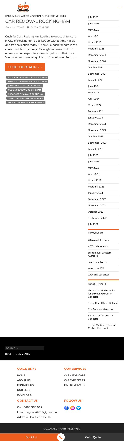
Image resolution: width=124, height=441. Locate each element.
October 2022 (95, 211)
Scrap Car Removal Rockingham (26, 94)
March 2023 (94, 180)
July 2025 (93, 17)
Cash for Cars (75, 375)
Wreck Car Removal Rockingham (26, 102)
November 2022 (97, 205)
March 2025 (94, 42)
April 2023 (93, 174)
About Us (24, 380)
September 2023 (97, 142)
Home (21, 375)
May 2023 (93, 167)
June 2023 (93, 161)
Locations (24, 394)
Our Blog (23, 390)
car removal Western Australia (24, 16)
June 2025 (93, 23)
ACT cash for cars (98, 246)
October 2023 (95, 136)
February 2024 (96, 111)
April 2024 (93, 98)
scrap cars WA (96, 268)
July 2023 (93, 155)
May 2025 (93, 29)
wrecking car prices (99, 274)
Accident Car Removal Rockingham (27, 77)
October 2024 (95, 67)
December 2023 (97, 123)
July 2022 (93, 224)
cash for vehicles (55, 16)
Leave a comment (39, 27)
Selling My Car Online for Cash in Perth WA (102, 326)
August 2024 (95, 80)
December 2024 (97, 54)
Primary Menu (120, 7)
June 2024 (93, 86)
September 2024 (97, 73)
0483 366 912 (33, 407)
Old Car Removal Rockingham (24, 90)
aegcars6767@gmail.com (42, 412)
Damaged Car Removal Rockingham (27, 81)
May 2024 (93, 92)
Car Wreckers (74, 380)
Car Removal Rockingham (37, 21)
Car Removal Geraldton (101, 309)
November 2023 (97, 130)
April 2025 (93, 36)
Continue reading (26, 67)
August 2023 (95, 149)
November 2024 (97, 61)
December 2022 (97, 199)
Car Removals (74, 385)
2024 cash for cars (98, 240)
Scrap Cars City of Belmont (103, 303)
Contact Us (25, 385)
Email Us (31, 437)
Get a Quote (93, 437)
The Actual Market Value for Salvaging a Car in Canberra (101, 293)
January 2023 (95, 192)
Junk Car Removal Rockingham (25, 86)
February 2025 (96, 48)
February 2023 (96, 186)
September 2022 (97, 218)
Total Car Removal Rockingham (25, 98)
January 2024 (95, 117)
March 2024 (94, 105)
